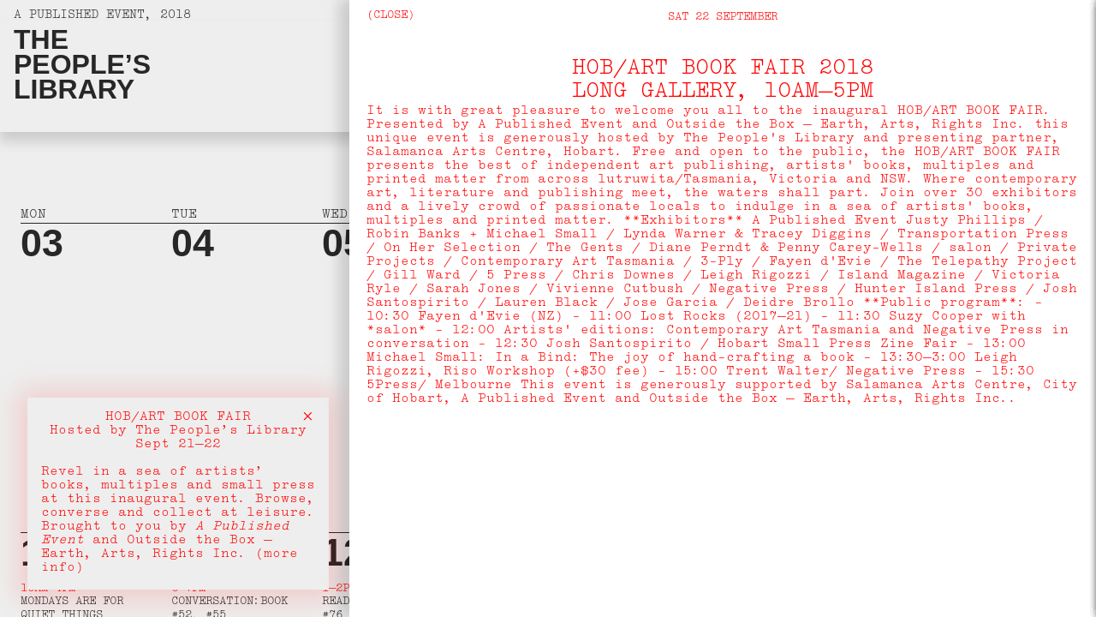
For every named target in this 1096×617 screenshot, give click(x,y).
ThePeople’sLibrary (82, 64)
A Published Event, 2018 (102, 16)
